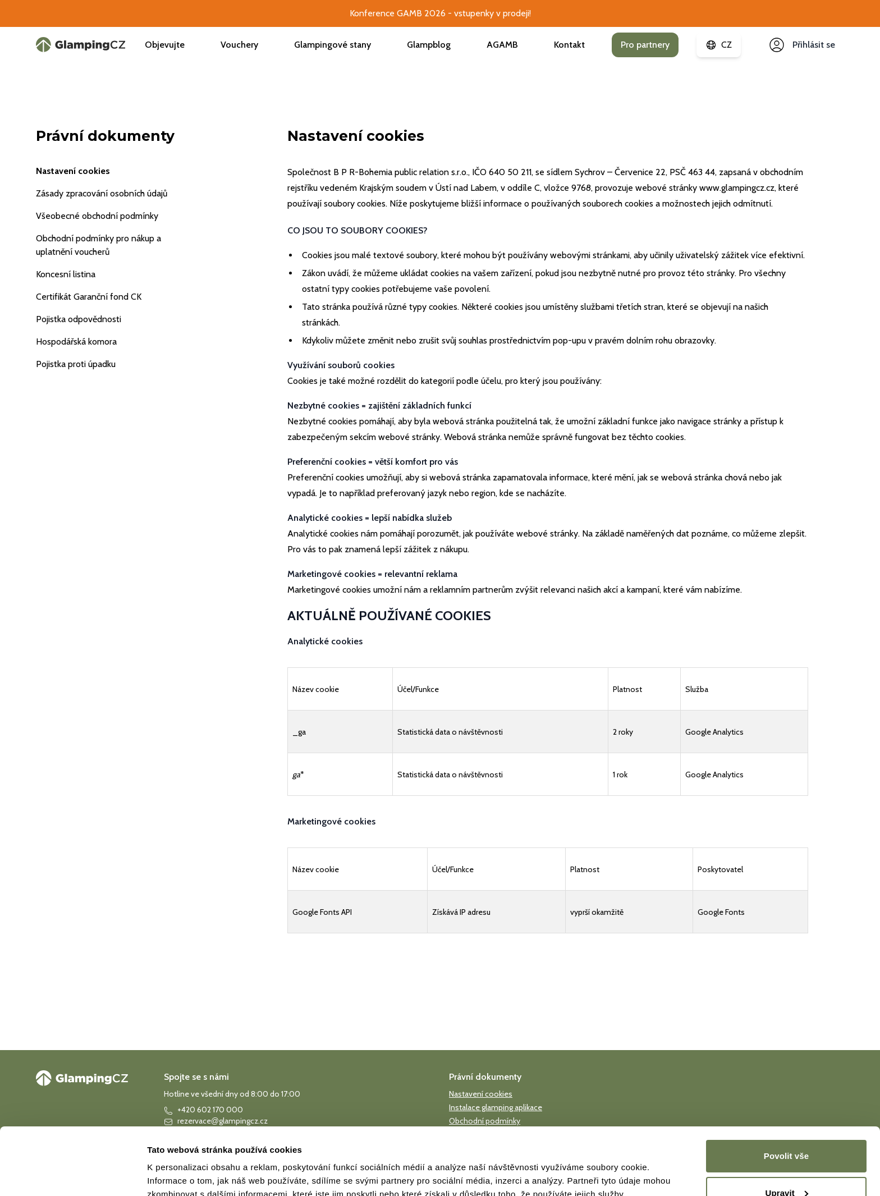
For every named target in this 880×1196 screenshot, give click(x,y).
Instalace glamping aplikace (495, 1107)
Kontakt (569, 44)
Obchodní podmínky (484, 1121)
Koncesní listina (65, 274)
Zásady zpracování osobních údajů (101, 193)
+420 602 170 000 (203, 1110)
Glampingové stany (332, 44)
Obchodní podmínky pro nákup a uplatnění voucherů (98, 245)
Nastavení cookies (73, 171)
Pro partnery (645, 44)
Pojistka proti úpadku (76, 364)
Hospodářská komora (76, 341)
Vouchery (239, 44)
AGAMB (502, 44)
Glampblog (429, 44)
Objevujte (165, 44)
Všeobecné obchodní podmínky (97, 215)
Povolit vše (786, 1162)
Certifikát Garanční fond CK (88, 296)
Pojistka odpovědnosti (78, 319)
